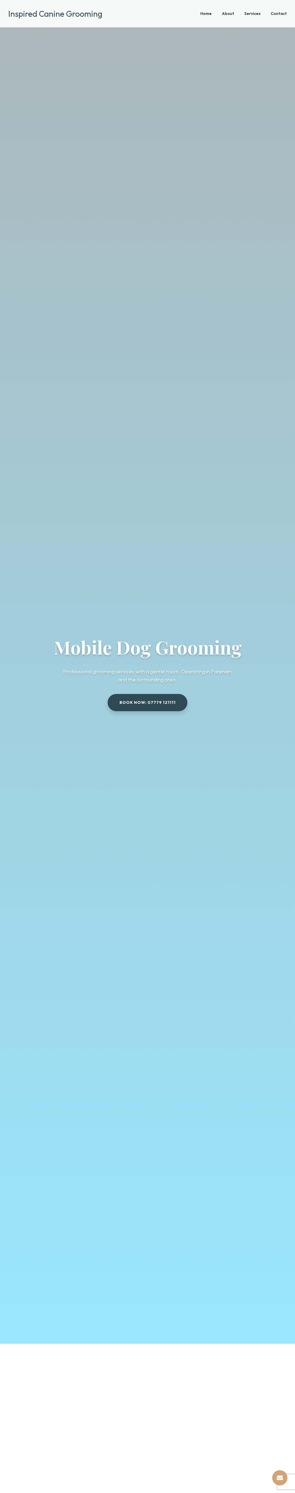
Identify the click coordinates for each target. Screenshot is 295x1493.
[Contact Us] (279, 1477)
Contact (279, 13)
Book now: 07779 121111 (148, 702)
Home (206, 13)
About (228, 13)
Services (252, 13)
